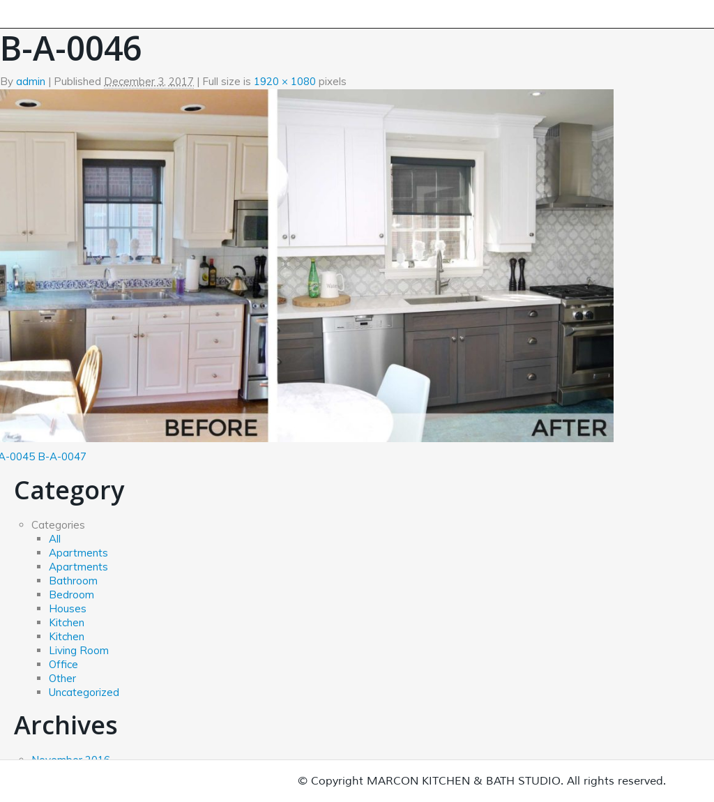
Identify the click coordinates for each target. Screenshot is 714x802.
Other (62, 678)
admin (30, 81)
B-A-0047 (62, 456)
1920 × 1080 (285, 81)
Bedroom (71, 594)
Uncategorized (84, 692)
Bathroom (73, 580)
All (55, 538)
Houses (67, 608)
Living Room (79, 650)
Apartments (78, 552)
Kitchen (66, 622)
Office (63, 664)
